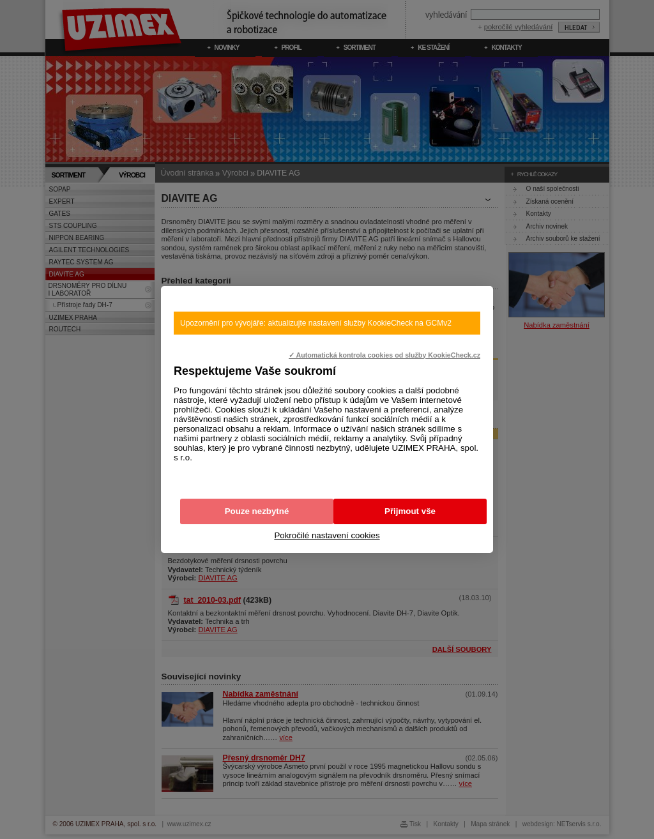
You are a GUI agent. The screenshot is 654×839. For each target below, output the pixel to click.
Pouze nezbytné (257, 511)
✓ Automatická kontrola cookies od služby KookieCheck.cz (384, 355)
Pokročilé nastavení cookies (326, 535)
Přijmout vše (410, 511)
